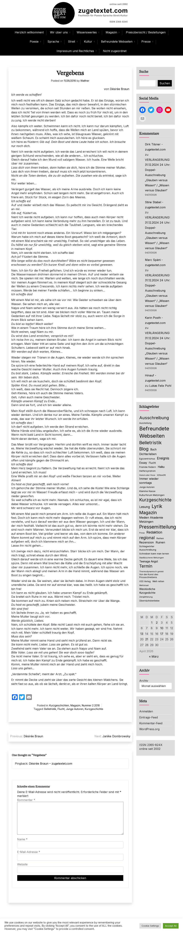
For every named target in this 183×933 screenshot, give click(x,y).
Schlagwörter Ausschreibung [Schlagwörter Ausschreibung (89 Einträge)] (147, 548)
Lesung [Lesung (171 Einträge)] (144, 507)
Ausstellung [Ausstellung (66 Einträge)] (145, 423)
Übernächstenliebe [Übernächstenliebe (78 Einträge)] (149, 600)
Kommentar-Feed (150, 723)
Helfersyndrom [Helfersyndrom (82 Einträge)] (147, 470)
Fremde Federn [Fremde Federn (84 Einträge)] (147, 467)
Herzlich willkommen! (29, 32)
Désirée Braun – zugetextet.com (50, 763)
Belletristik (50, 708)
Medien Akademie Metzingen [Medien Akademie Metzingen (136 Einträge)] (151, 519)
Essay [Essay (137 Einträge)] (143, 462)
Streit (71, 41)
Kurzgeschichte (94, 708)
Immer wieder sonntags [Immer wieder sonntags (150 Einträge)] (149, 481)
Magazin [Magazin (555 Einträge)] (148, 512)
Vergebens (70, 73)
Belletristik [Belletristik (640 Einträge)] (150, 442)
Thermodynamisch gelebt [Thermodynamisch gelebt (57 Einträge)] (151, 571)
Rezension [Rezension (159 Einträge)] (146, 542)
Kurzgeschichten (59, 705)
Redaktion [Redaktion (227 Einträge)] (154, 532)
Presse (146, 41)
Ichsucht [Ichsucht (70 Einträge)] (161, 475)
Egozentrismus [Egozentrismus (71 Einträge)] (147, 458)
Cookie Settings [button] (150, 925)
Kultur (88, 41)
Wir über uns (59, 32)
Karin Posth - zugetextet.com (155, 320)
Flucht (61, 708)
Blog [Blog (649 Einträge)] (143, 449)
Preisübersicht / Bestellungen (146, 32)
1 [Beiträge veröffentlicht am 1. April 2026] (151, 622)
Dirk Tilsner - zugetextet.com (155, 147)
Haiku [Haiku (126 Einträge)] (161, 467)
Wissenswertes (87, 32)
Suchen (165, 83)
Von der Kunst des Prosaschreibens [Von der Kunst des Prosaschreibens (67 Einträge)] (148, 576)
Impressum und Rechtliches (75, 51)
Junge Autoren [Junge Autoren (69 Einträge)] (147, 487)
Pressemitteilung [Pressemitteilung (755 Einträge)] (157, 527)
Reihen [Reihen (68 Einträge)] (160, 538)
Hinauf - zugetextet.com (155, 378)
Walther (84, 80)
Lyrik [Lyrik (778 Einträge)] (157, 506)
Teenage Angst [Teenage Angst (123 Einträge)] (148, 561)
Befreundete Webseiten (116, 41)
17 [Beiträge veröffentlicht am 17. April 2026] (161, 634)
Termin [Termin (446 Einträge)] (145, 566)
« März (154, 656)
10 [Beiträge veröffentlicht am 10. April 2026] (161, 628)
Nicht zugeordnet (114, 51)
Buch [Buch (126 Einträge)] (153, 449)
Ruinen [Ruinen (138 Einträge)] (160, 542)
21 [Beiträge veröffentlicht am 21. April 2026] (146, 639)
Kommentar (26, 800)
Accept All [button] (170, 925)
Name (22, 839)
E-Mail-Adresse (28, 852)
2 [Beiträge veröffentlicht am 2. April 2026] (157, 622)
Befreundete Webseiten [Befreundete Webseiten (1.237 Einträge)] (154, 432)
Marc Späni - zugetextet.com (155, 262)
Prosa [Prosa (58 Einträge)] (142, 533)
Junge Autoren (74, 708)
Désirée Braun (119, 89)
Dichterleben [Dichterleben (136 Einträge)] (148, 454)
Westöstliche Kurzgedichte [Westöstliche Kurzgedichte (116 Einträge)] (147, 590)
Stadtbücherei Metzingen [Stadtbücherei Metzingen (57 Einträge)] (151, 558)
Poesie (34, 41)
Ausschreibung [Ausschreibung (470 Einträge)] (154, 417)
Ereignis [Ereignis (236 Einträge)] (163, 458)
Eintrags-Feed (148, 717)
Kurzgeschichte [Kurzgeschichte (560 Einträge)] (155, 499)
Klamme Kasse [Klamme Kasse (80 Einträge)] (147, 491)
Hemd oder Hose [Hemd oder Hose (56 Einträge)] (147, 475)
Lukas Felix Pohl (160, 385)
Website (22, 864)
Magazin (111, 32)
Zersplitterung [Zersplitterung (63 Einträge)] (146, 597)
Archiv (143, 680)
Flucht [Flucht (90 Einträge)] (152, 462)
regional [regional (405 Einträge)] (147, 537)
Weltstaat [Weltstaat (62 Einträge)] (144, 585)
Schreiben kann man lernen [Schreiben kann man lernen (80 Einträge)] (154, 553)
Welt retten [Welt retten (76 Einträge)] (158, 581)
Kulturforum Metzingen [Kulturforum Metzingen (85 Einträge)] (152, 495)
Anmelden (146, 711)
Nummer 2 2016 (91, 705)
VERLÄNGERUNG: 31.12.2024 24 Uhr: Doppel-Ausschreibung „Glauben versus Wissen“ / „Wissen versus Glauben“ (157, 175)
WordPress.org (149, 729)
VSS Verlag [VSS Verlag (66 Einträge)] (145, 581)
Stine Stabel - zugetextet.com (155, 204)
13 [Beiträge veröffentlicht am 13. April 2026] (141, 634)
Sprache (53, 41)
